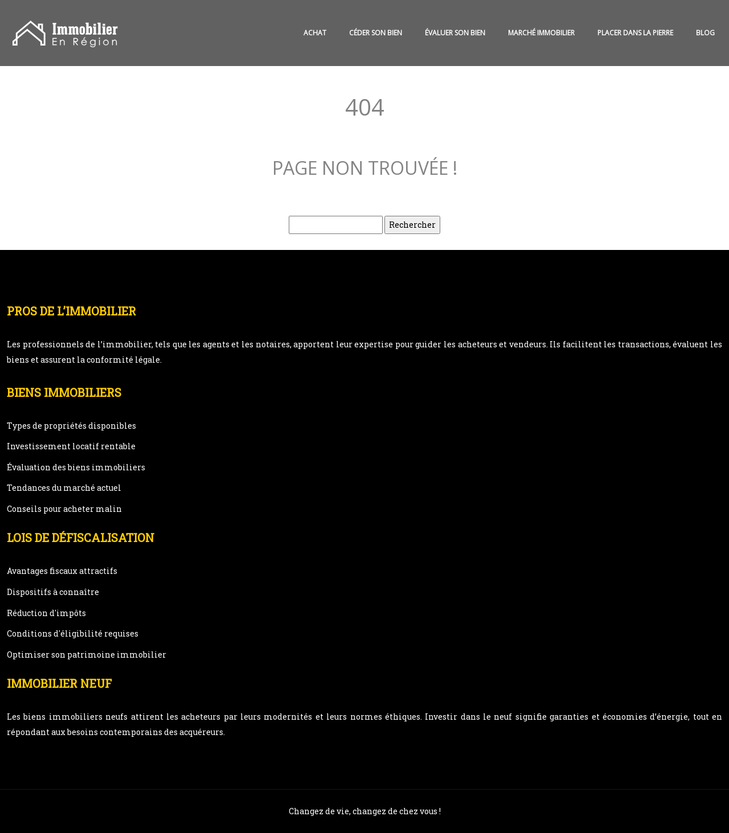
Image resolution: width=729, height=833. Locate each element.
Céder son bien (375, 33)
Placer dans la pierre (635, 33)
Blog (705, 33)
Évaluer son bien (455, 33)
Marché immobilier (541, 33)
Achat (315, 33)
